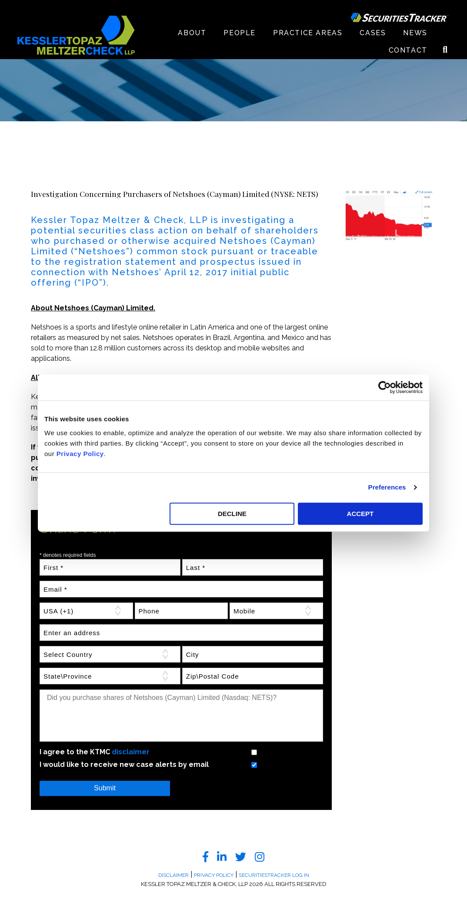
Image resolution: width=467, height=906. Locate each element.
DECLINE (232, 513)
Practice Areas (307, 33)
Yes (243, 752)
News (415, 33)
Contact (408, 50)
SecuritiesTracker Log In (274, 875)
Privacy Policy (80, 453)
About (192, 33)
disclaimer (131, 752)
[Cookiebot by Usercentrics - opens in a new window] (385, 387)
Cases (373, 33)
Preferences (387, 487)
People (239, 33)
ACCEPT (360, 513)
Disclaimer (173, 875)
